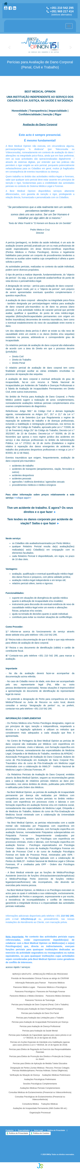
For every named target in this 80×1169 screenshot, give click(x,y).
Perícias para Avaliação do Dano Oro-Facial (40, 1013)
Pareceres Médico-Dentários (58, 996)
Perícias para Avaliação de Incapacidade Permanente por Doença (40, 1022)
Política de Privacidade (56, 1130)
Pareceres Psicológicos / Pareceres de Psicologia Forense (40, 991)
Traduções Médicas (49, 1104)
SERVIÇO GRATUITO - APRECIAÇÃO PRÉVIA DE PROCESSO (40, 974)
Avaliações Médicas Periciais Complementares (40, 1088)
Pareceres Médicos (56, 983)
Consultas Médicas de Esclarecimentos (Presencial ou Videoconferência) (40, 1092)
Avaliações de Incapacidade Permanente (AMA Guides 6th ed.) (40, 1108)
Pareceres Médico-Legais (24, 987)
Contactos (10, 1130)
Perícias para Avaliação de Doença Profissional (40, 1026)
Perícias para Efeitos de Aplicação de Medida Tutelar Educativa (40, 1063)
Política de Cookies (41, 1133)
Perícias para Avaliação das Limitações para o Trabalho (40, 1018)
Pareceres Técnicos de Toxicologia (40, 1000)
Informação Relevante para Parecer (30, 983)
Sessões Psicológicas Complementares (40, 1084)
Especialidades (24, 1130)
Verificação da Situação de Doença (25, 1075)
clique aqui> (23, 498)
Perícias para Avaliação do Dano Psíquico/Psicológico (40, 1009)
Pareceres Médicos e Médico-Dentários (26, 996)
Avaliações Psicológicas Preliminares (40, 1079)
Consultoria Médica (30, 1104)
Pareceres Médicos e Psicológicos (52, 987)
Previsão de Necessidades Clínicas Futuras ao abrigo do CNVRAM (40, 978)
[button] (9, 45)
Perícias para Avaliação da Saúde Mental (40, 1031)
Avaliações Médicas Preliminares (56, 1075)
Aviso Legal (38, 1130)
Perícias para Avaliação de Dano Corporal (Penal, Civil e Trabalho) (40, 1004)
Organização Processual (40, 1113)
